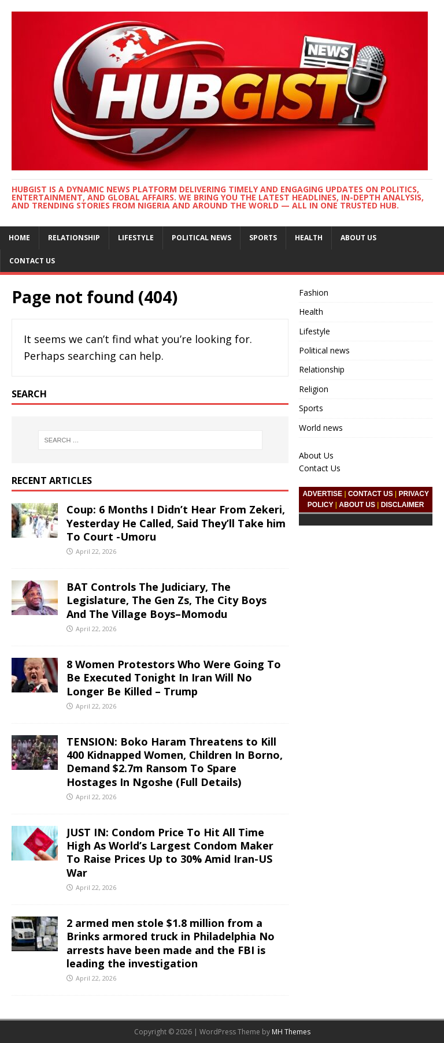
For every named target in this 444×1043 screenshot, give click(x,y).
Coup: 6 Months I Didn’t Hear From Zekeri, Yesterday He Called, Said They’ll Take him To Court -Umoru (176, 522)
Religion (313, 388)
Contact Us (32, 261)
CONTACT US (370, 494)
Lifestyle (136, 238)
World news (321, 427)
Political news (201, 238)
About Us (358, 238)
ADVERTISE (322, 494)
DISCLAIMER (402, 505)
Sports (263, 238)
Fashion (313, 292)
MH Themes (291, 1032)
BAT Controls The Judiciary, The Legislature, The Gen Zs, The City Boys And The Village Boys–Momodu (166, 600)
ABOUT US (357, 505)
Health (309, 238)
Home (19, 238)
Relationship (74, 238)
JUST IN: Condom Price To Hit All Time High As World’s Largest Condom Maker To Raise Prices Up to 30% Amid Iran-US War (169, 852)
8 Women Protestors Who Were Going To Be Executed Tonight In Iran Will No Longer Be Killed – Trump (173, 677)
